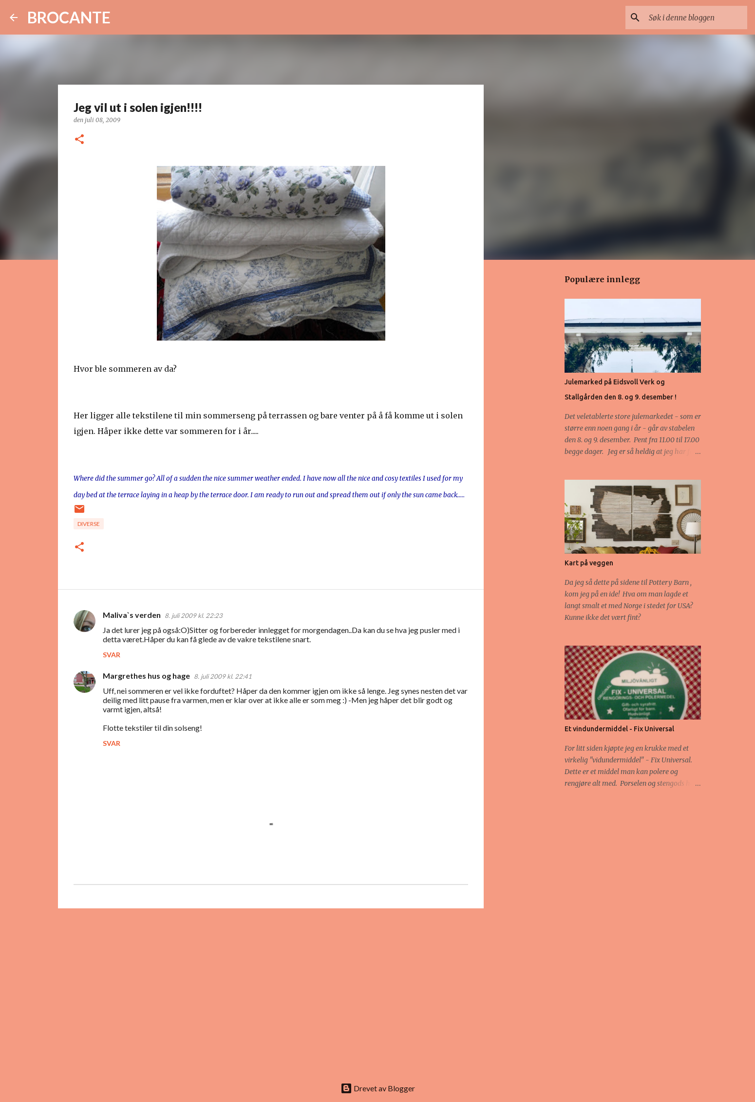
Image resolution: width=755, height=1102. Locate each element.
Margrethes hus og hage (146, 675)
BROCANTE (69, 17)
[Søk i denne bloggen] (696, 17)
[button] (79, 139)
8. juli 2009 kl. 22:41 (223, 676)
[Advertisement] (271, 991)
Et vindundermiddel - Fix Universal (619, 729)
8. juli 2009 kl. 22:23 (194, 615)
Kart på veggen (589, 563)
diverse (88, 523)
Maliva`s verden (132, 614)
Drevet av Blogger (377, 1088)
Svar (111, 654)
